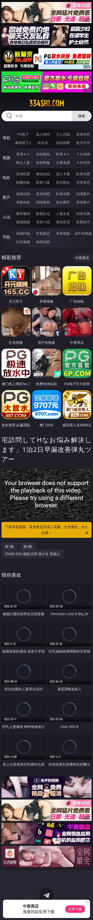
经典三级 (43, 182)
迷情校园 (23, 222)
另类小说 (43, 222)
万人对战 (63, 134)
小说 (6, 217)
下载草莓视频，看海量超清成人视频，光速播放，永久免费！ (47, 530)
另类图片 (83, 202)
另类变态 (83, 182)
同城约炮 (23, 233)
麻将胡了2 (23, 142)
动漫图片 (83, 193)
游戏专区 (83, 134)
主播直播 (63, 162)
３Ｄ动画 (83, 154)
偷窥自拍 (23, 193)
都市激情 (23, 213)
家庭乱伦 (43, 213)
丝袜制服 (43, 162)
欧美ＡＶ (63, 154)
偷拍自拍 (43, 174)
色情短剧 (43, 241)
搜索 (81, 116)
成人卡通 (63, 174)
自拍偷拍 (43, 154)
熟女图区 (63, 202)
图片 (6, 197)
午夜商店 (43, 233)
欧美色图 (63, 193)
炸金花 (43, 142)
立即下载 (75, 909)
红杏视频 (23, 241)
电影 (6, 177)
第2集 (27, 546)
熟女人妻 (23, 162)
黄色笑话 (63, 222)
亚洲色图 (43, 193)
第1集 (9, 546)
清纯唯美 (43, 202)
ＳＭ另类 (83, 162)
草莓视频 (63, 233)
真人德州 (43, 134)
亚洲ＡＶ (23, 154)
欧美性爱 (83, 174)
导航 (6, 237)
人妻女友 (63, 213)
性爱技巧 (83, 222)
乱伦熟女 (63, 182)
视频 (6, 157)
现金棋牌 (63, 142)
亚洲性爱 (23, 174)
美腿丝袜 (23, 202)
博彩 (6, 138)
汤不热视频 (83, 233)
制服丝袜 (23, 182)
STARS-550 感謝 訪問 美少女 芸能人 (32, 553)
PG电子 (23, 134)
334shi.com (46, 103)
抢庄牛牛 (83, 142)
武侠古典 (83, 213)
